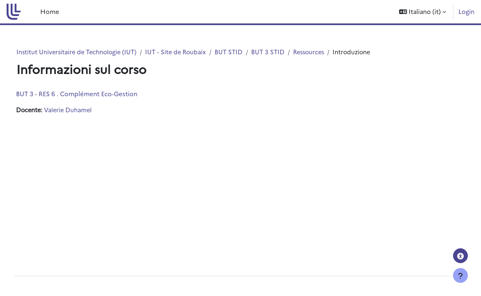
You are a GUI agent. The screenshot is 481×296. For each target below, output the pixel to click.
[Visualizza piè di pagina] (460, 275)
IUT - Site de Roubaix (193, 52)
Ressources (328, 52)
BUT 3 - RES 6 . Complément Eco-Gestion (92, 94)
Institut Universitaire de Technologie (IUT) (91, 52)
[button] (422, 11)
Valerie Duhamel (84, 110)
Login (466, 11)
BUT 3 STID (286, 52)
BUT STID (247, 52)
